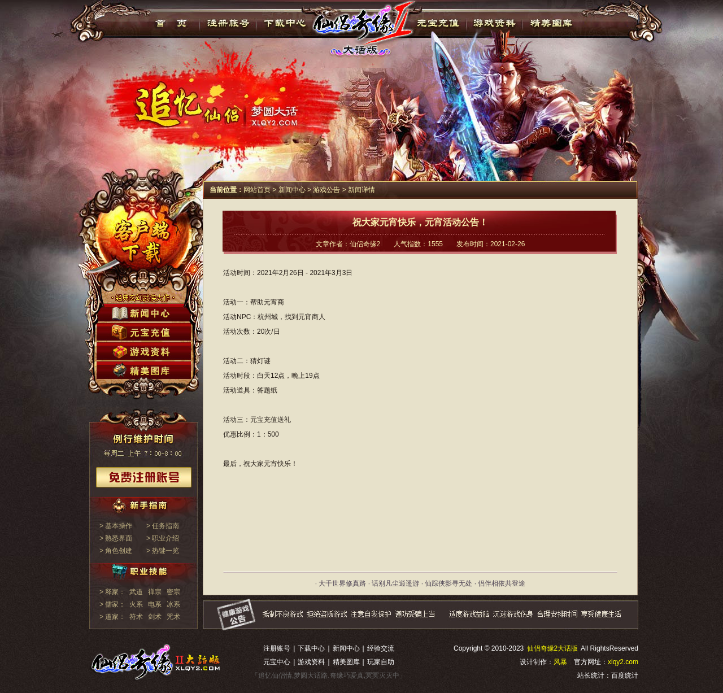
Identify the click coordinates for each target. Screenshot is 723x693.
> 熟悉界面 (115, 538)
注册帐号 (228, 23)
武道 (136, 592)
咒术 (173, 617)
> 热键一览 (162, 551)
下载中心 (285, 23)
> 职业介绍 (162, 538)
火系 (136, 604)
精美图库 (551, 23)
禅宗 (155, 592)
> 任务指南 (162, 526)
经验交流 (380, 648)
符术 (136, 617)
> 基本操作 (115, 526)
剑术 (155, 617)
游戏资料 (494, 23)
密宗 (173, 592)
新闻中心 (292, 190)
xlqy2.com (623, 662)
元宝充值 (437, 23)
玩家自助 (380, 662)
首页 (171, 23)
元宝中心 (276, 662)
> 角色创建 (115, 551)
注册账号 (276, 648)
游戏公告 (326, 190)
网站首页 (257, 190)
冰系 (173, 604)
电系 (155, 604)
